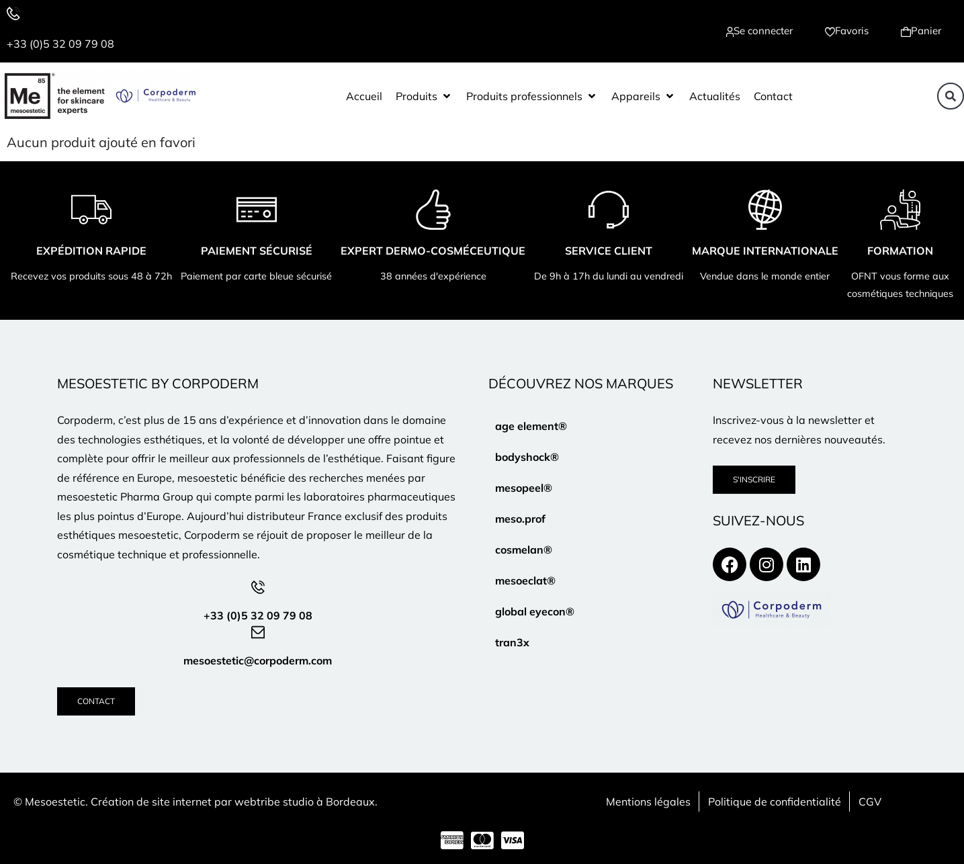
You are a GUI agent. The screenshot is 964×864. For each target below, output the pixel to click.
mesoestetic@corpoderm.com (257, 660)
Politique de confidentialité (774, 801)
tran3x (512, 642)
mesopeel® (523, 487)
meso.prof (520, 518)
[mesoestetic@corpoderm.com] (258, 632)
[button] (424, 96)
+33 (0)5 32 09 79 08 (60, 43)
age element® (531, 426)
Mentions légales (648, 801)
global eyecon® (534, 611)
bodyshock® (527, 457)
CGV (870, 801)
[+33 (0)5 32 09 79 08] (13, 13)
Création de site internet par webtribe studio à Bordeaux (233, 801)
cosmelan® (523, 549)
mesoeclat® (525, 580)
